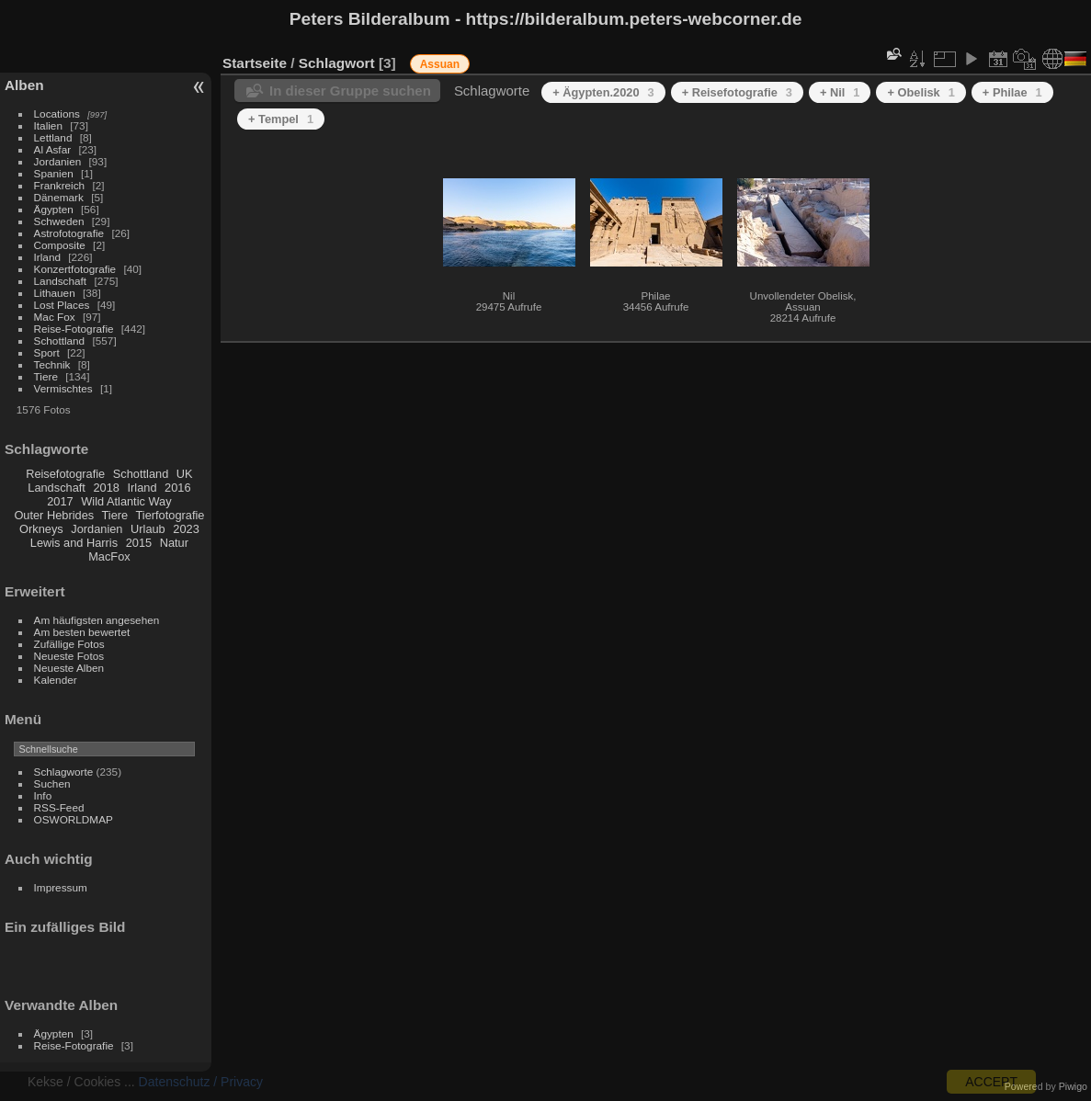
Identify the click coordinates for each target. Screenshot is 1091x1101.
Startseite (254, 63)
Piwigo (1073, 1086)
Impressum (60, 887)
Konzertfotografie (75, 269)
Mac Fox (54, 317)
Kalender (55, 680)
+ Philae (1012, 92)
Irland (47, 257)
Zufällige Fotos (69, 644)
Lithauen (54, 293)
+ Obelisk (920, 92)
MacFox (109, 556)
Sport (47, 352)
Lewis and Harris (74, 543)
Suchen (52, 783)
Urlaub (148, 529)
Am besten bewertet (82, 632)
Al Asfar (53, 149)
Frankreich (59, 185)
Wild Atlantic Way (126, 501)
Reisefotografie (65, 474)
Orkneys (41, 529)
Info (43, 795)
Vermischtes (63, 388)
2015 (139, 543)
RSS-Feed (59, 807)
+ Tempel (280, 119)
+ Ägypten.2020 (602, 92)
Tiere (46, 376)
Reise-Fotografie (74, 329)
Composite (59, 245)
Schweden (59, 221)
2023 (186, 529)
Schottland (59, 340)
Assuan (440, 64)
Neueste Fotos (69, 656)
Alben (24, 85)
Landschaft (60, 281)
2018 (106, 487)
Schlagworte (64, 772)
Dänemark (59, 197)
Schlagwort (337, 63)
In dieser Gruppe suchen (350, 90)
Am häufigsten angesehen (97, 620)
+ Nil (840, 92)
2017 (60, 501)
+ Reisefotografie (737, 92)
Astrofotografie (69, 233)
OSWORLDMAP (73, 819)
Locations (57, 113)
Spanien (54, 173)
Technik (52, 364)
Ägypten (54, 209)
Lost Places (62, 305)
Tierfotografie (170, 515)
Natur (174, 543)
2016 (177, 487)
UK (184, 474)
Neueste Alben (69, 668)
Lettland (53, 137)
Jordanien (58, 161)
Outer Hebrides (54, 515)
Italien (48, 125)
